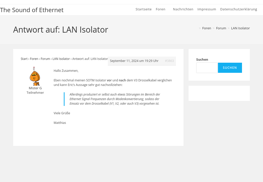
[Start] (195, 28)
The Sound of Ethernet (32, 10)
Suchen (202, 59)
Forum (45, 59)
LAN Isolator (240, 28)
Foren (34, 59)
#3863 (169, 61)
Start (24, 59)
